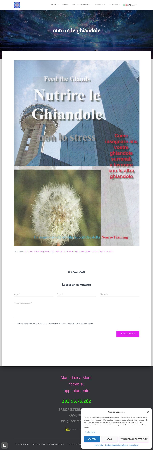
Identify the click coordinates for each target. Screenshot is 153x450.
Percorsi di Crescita (81, 5)
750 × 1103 (49, 251)
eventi (65, 5)
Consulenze (100, 5)
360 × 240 (96, 251)
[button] (147, 412)
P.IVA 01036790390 (22, 444)
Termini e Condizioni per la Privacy (116, 445)
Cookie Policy (99, 445)
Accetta (92, 439)
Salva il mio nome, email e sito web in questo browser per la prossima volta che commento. (55, 324)
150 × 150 (28, 251)
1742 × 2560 (107, 251)
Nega (109, 439)
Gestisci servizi (90, 432)
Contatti (114, 5)
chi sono (54, 5)
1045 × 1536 (72, 251)
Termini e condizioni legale (80, 444)
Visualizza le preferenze (134, 439)
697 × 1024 (60, 251)
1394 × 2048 (84, 251)
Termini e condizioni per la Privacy (48, 444)
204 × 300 (38, 251)
